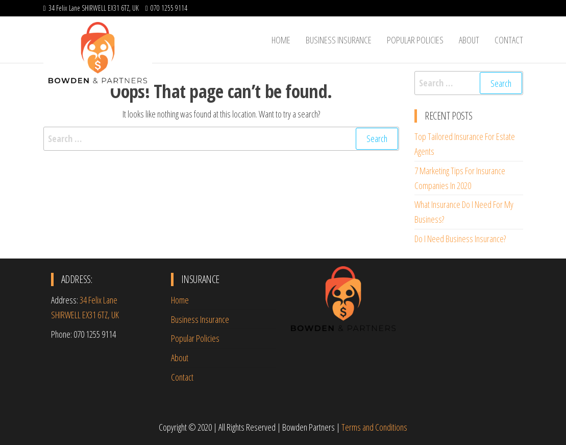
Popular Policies (415, 40)
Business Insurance (339, 40)
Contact (509, 40)
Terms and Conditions (374, 427)
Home (281, 40)
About (469, 40)
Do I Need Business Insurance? (460, 238)
